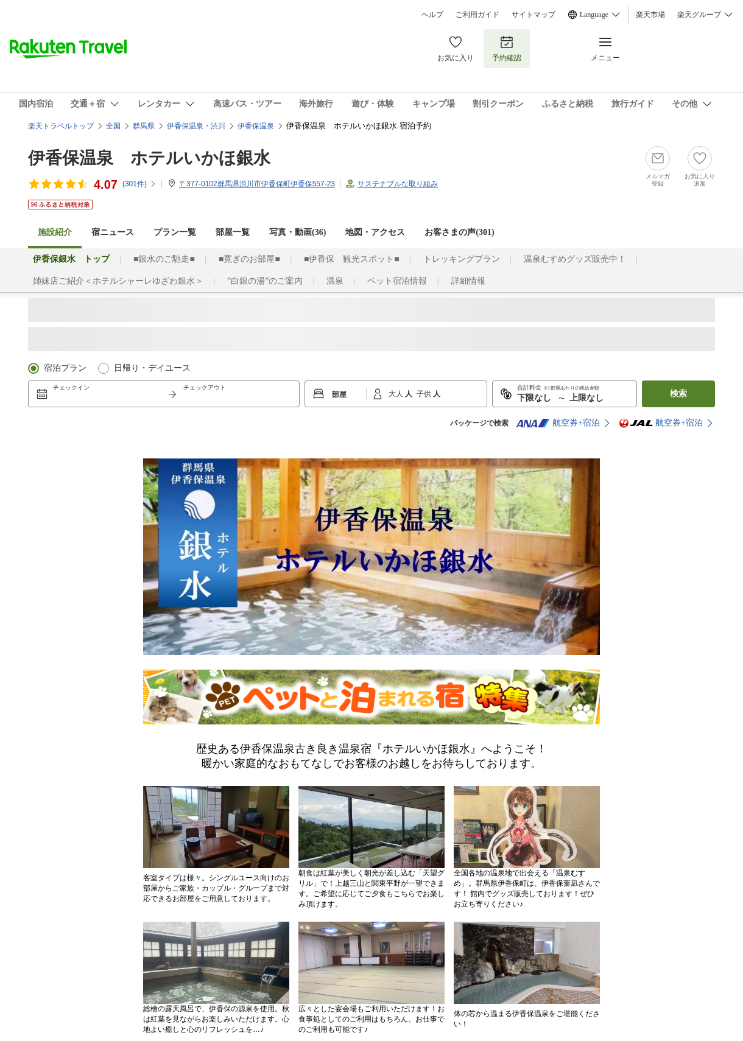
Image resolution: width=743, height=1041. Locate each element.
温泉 (334, 281)
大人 (397, 394)
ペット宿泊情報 (397, 281)
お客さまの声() (459, 232)
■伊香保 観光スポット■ (352, 259)
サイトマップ (533, 14)
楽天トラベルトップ (61, 126)
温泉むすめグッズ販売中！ (575, 259)
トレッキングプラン (461, 259)
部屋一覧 (233, 232)
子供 (425, 394)
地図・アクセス (375, 232)
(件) (139, 184)
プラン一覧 (174, 232)
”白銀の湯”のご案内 (265, 281)
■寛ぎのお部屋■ (249, 259)
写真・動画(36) (297, 232)
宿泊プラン (65, 368)
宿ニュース (112, 232)
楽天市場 (650, 14)
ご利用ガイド (477, 14)
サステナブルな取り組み (397, 184)
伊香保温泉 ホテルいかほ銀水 (149, 158)
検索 (678, 393)
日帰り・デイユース (152, 368)
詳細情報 (468, 281)
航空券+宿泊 (558, 423)
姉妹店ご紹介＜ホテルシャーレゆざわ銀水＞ (118, 281)
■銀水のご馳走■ (164, 259)
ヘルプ (432, 14)
